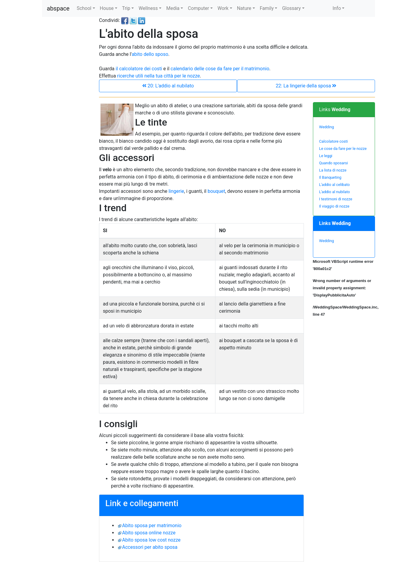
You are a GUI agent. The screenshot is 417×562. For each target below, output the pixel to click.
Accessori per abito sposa (150, 547)
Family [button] (267, 8)
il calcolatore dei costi (139, 68)
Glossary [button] (291, 8)
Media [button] (172, 8)
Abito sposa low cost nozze (151, 540)
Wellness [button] (148, 8)
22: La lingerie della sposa (306, 86)
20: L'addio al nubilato (168, 86)
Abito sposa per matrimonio (152, 525)
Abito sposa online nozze (149, 533)
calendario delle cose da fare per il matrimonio (220, 68)
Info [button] (336, 8)
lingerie (176, 191)
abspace (58, 8)
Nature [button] (244, 8)
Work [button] (223, 8)
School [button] (84, 8)
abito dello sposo (150, 54)
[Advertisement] (66, 107)
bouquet (216, 191)
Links (334, 109)
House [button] (107, 8)
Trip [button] (126, 8)
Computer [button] (198, 8)
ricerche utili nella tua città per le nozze (158, 76)
